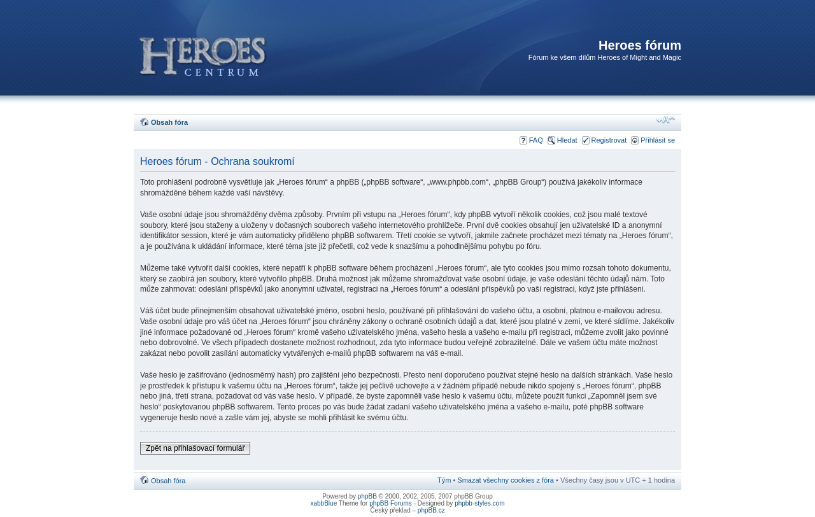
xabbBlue (324, 503)
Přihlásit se (658, 140)
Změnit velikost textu (665, 119)
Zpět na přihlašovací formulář (195, 448)
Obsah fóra (169, 122)
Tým (444, 480)
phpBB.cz (431, 510)
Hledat (567, 140)
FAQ (536, 140)
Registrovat (609, 140)
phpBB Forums (390, 503)
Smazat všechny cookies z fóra (505, 480)
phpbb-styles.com (479, 503)
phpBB (367, 496)
